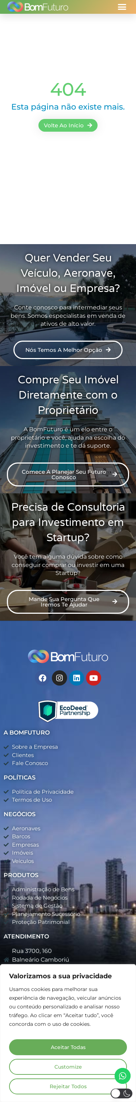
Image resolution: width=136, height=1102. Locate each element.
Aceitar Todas (68, 1047)
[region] (68, 1033)
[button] (122, 7)
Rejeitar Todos (68, 1086)
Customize (68, 1067)
